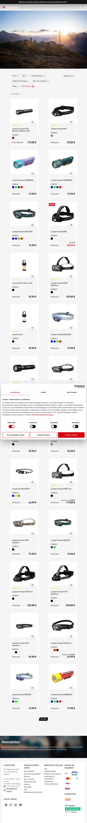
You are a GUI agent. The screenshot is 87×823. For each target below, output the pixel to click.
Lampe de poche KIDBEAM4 (23, 180)
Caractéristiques (38, 76)
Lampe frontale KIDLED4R (22, 232)
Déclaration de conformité (33, 792)
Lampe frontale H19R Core (22, 592)
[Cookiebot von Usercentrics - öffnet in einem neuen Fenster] (76, 386)
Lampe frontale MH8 (59, 232)
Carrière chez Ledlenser (32, 774)
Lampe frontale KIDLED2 (60, 540)
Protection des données (52, 774)
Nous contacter (29, 779)
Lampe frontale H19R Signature (59, 593)
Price (16, 76)
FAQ (25, 789)
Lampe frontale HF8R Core (61, 489)
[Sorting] (69, 76)
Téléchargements (30, 782)
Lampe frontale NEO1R (21, 489)
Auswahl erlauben (43, 435)
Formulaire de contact (11, 790)
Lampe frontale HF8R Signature (59, 284)
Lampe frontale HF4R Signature (20, 644)
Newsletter (27, 787)
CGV (45, 768)
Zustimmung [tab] (15, 392)
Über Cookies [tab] (72, 392)
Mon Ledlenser (29, 771)
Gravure (27, 784)
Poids (16, 86)
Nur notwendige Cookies (16, 435)
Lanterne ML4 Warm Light (22, 283)
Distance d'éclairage (21, 81)
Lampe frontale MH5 (59, 129)
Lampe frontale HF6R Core (61, 643)
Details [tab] (43, 392)
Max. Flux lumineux (41, 81)
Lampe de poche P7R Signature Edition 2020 (21, 130)
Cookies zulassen (71, 435)
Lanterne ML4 (17, 335)
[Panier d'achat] (80, 7)
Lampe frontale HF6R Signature (20, 541)
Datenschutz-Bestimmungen (43, 415)
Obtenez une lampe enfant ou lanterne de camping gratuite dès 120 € (43, 2)
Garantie (27, 776)
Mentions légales (50, 771)
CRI (25, 76)
